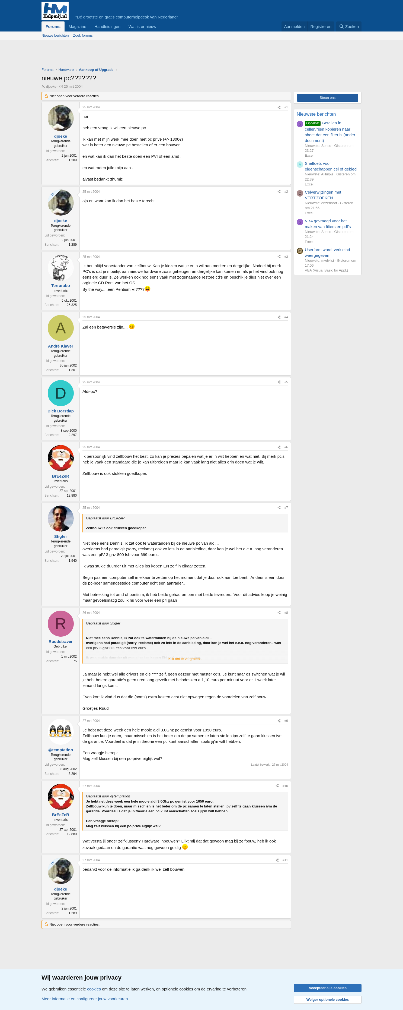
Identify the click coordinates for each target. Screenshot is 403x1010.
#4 (286, 317)
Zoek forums (82, 35)
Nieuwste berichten (316, 114)
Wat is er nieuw (142, 26)
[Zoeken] (349, 26)
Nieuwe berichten (55, 35)
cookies (94, 989)
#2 (286, 192)
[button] (160, 26)
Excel (309, 155)
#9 (286, 721)
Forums (53, 26)
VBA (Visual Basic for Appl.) (326, 270)
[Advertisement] (140, 55)
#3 (286, 257)
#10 (285, 786)
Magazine (77, 26)
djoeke (51, 86)
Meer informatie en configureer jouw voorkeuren (84, 998)
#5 (286, 382)
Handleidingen (107, 26)
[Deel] (279, 107)
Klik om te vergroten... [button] (185, 659)
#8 (286, 613)
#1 (286, 107)
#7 (286, 508)
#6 (286, 447)
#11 (285, 860)
